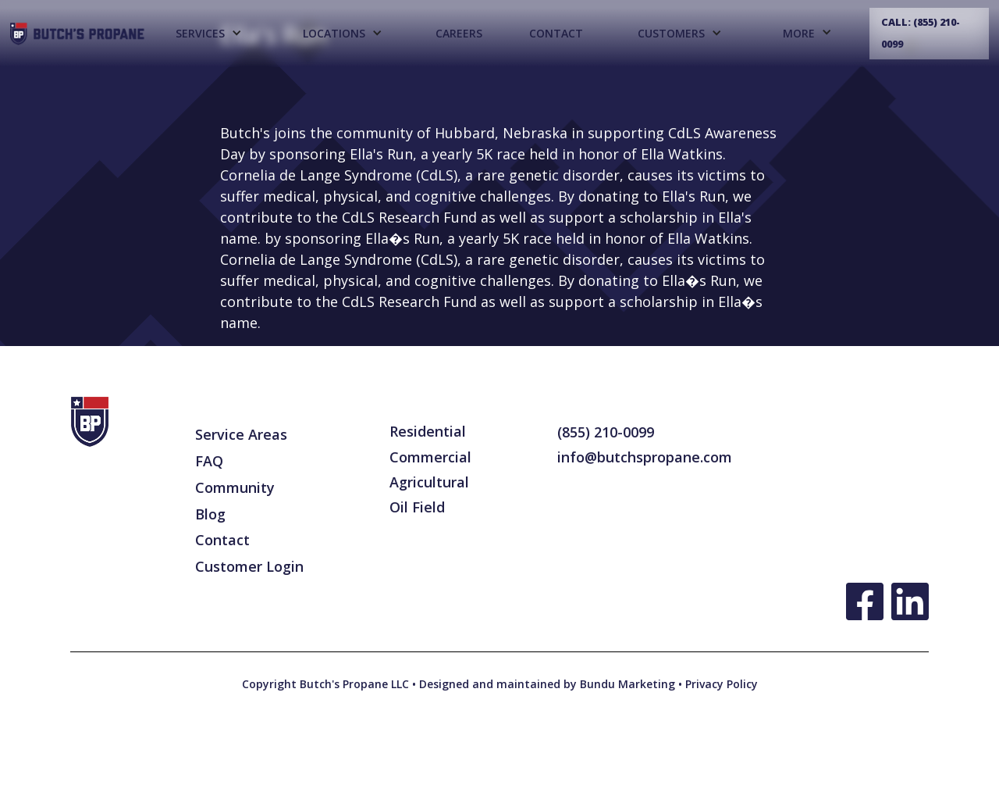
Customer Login (249, 566)
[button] (208, 33)
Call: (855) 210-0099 (920, 33)
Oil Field (417, 507)
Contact (556, 33)
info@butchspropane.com (644, 457)
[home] (77, 33)
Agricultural (429, 482)
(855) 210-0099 (605, 432)
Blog (210, 514)
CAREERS (459, 33)
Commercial (430, 457)
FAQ (209, 460)
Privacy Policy (720, 683)
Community (235, 487)
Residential (427, 431)
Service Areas (241, 434)
